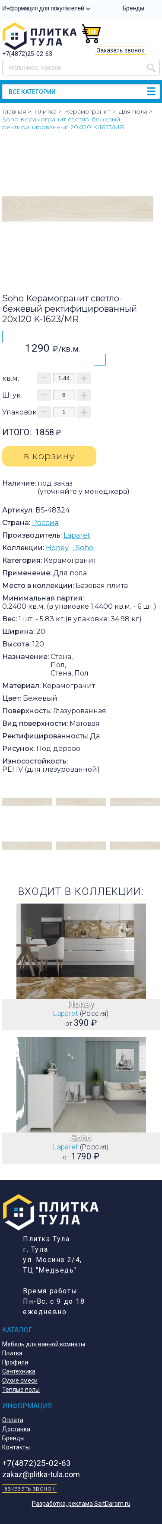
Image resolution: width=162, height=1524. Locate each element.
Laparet (77, 535)
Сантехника (18, 1371)
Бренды (133, 8)
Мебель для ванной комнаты (43, 1344)
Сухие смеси (20, 1380)
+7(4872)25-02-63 (27, 53)
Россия (45, 523)
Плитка (12, 1353)
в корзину (49, 455)
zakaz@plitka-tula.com (41, 1474)
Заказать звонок (120, 50)
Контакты (16, 1447)
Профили (15, 1362)
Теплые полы (21, 1389)
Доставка (16, 1429)
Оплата (12, 1419)
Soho (84, 548)
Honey (57, 548)
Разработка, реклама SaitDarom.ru (81, 1503)
